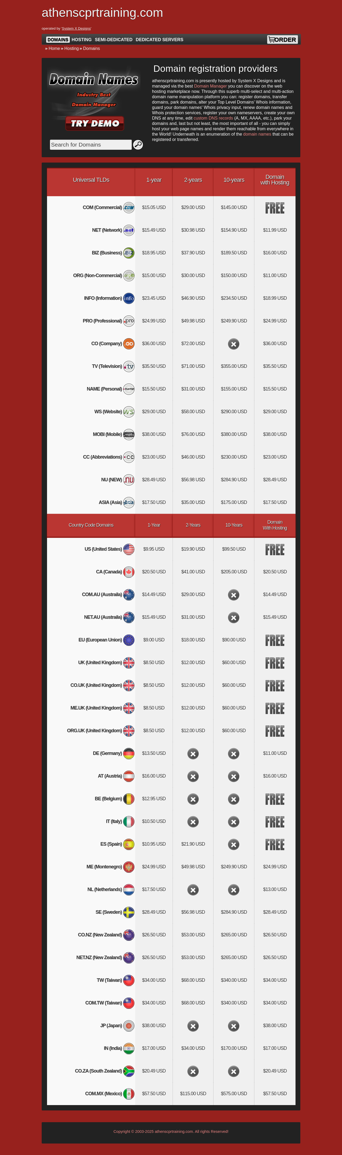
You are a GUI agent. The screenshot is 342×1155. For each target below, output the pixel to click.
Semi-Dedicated (114, 39)
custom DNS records (213, 118)
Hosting (82, 39)
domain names (257, 134)
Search (138, 145)
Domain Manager (210, 86)
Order (285, 39)
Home (54, 48)
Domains (58, 39)
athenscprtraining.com (174, 1131)
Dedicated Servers (159, 39)
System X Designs (76, 28)
